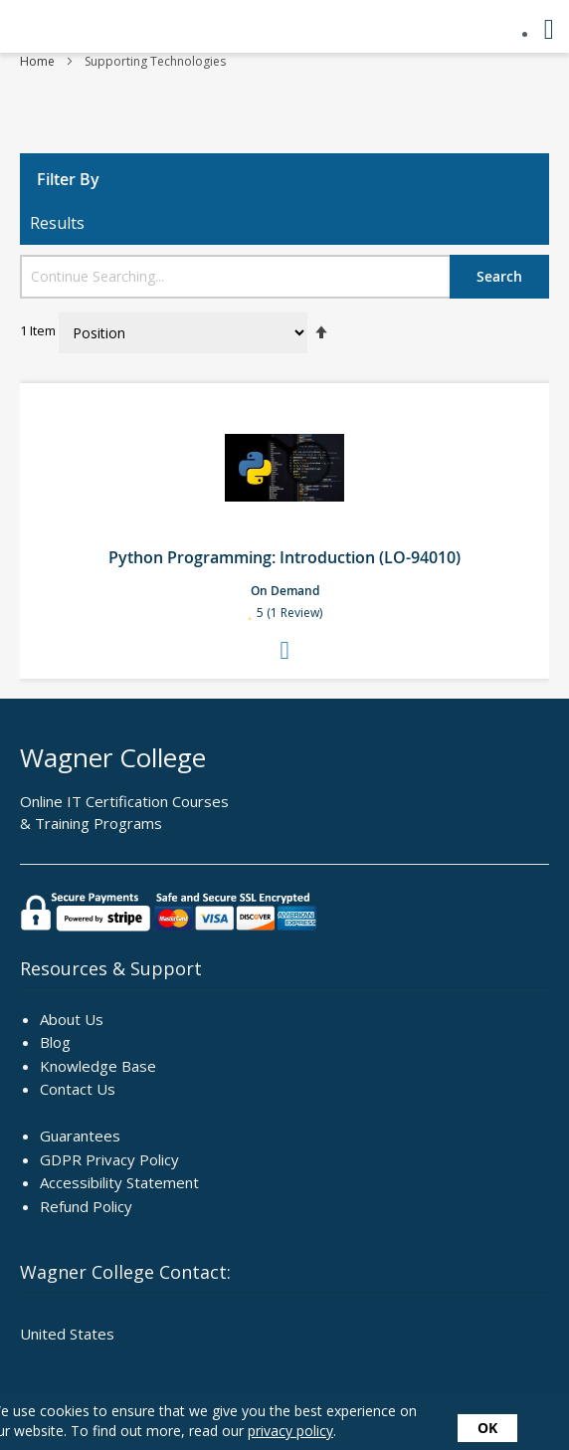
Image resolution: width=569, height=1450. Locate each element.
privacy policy (290, 1430)
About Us (71, 1019)
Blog (55, 1042)
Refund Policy (86, 1206)
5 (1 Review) (289, 615)
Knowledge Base (98, 1066)
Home (39, 61)
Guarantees (80, 1135)
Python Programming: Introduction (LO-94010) (284, 557)
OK (487, 1427)
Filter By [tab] (68, 179)
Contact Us (77, 1089)
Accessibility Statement (119, 1182)
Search (499, 276)
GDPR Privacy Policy (109, 1159)
